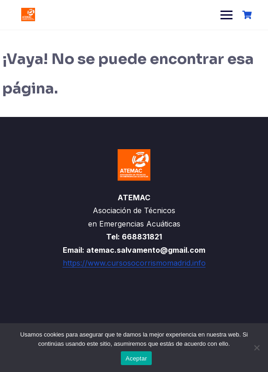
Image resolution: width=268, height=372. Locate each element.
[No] (256, 347)
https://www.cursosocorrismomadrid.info (134, 262)
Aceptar (136, 358)
